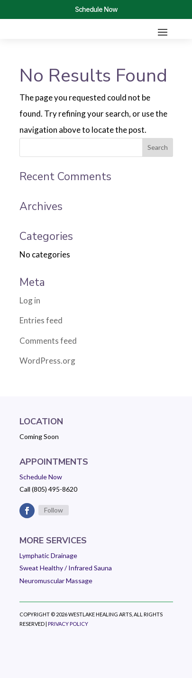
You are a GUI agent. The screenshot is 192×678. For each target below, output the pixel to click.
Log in (29, 300)
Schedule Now (96, 9)
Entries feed (41, 320)
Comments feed (48, 341)
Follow (53, 510)
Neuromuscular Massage (55, 581)
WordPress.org (47, 361)
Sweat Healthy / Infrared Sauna (65, 568)
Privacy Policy (68, 624)
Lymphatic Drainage (48, 555)
